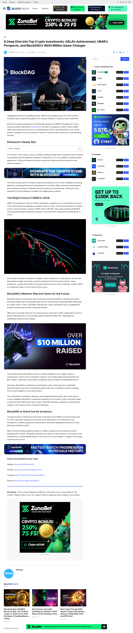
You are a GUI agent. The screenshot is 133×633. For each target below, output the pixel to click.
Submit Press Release (24, 2)
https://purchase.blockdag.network (28, 470)
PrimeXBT (101, 179)
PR (5, 37)
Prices (34, 8)
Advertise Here (45, 554)
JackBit (100, 97)
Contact (35, 2)
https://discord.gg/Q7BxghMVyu (26, 481)
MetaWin (100, 104)
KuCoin (100, 160)
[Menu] (4, 8)
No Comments (31, 52)
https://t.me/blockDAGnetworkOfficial (30, 475)
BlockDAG (36, 127)
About (5, 2)
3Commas (101, 241)
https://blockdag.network (24, 464)
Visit (126, 72)
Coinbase (100, 166)
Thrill (99, 91)
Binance (100, 172)
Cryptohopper (102, 247)
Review (119, 72)
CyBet (99, 78)
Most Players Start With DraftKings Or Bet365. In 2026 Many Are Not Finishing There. (45, 611)
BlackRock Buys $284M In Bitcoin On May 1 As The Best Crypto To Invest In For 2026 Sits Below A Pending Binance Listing (16, 614)
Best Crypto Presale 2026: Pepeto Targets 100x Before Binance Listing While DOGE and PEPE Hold (72, 612)
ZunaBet (102, 72)
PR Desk (12, 52)
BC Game (101, 110)
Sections (45, 8)
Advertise (12, 2)
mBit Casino (101, 85)
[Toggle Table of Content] (78, 149)
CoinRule (100, 253)
